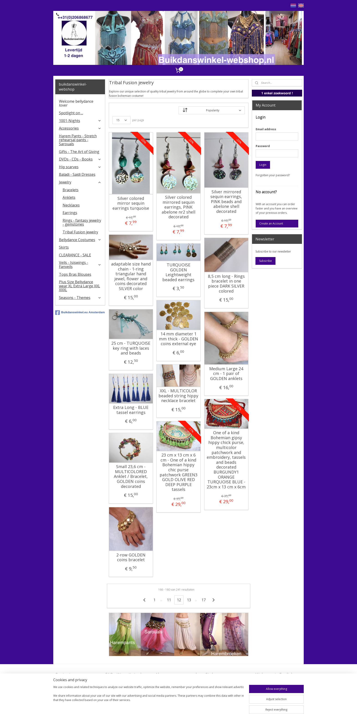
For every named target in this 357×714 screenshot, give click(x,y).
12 (179, 599)
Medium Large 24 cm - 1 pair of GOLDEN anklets (226, 373)
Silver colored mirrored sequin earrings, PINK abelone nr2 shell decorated (178, 207)
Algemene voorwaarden (178, 674)
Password (263, 146)
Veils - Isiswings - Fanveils (80, 264)
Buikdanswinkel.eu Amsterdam (80, 312)
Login (262, 165)
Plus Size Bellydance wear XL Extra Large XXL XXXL (79, 285)
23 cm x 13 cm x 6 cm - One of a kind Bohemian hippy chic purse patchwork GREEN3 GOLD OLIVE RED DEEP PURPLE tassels (178, 472)
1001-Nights (80, 120)
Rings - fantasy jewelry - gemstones (82, 222)
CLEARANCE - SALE (75, 255)
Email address (266, 129)
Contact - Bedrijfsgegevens (72, 677)
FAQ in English (269, 681)
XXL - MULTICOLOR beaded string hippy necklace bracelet (178, 395)
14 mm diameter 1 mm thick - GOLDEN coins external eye (178, 339)
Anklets (69, 197)
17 (203, 599)
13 (189, 599)
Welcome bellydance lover (76, 103)
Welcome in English (274, 674)
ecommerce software (208, 705)
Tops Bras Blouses (75, 274)
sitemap (181, 705)
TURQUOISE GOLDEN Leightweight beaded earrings (178, 272)
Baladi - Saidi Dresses (77, 174)
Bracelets (71, 189)
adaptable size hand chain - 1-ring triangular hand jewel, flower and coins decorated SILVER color (130, 276)
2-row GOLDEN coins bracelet (130, 557)
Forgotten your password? (273, 175)
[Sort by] (212, 110)
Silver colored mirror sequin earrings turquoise (130, 203)
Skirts (64, 247)
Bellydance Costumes (80, 239)
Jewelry (80, 182)
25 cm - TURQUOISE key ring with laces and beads (130, 348)
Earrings (70, 212)
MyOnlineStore (248, 705)
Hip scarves (80, 166)
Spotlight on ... (71, 112)
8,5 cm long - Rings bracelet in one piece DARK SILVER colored (226, 283)
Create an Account (271, 223)
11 (169, 599)
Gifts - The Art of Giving (79, 151)
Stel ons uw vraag (222, 674)
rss (190, 705)
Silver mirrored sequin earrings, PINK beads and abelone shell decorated (226, 201)
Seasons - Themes (80, 297)
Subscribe (265, 261)
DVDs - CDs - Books (80, 159)
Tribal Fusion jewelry (80, 232)
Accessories (80, 128)
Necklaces (71, 205)
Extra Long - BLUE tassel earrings (130, 410)
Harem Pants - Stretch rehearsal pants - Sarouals (78, 139)
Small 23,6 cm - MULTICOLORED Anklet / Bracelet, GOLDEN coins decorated (131, 476)
